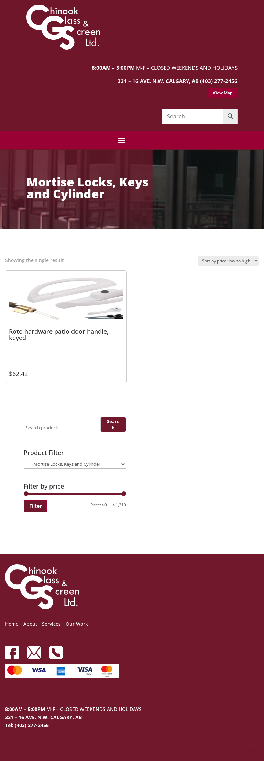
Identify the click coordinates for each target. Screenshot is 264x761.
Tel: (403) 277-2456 (27, 725)
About (30, 624)
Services (51, 624)
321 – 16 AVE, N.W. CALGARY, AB (43, 717)
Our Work (77, 624)
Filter (35, 506)
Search (113, 424)
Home (12, 624)
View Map (223, 93)
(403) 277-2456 (219, 81)
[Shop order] (228, 261)
